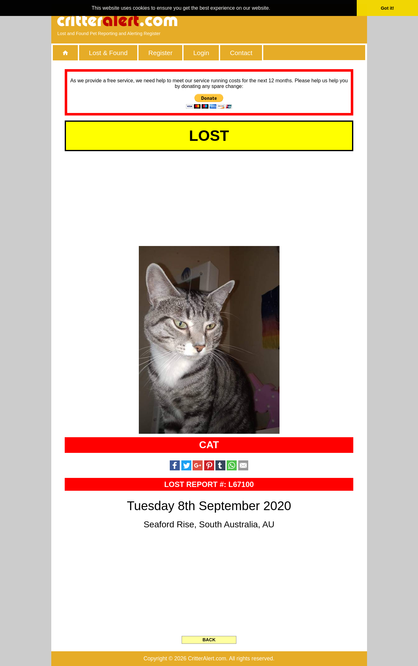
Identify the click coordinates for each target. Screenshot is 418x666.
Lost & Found (108, 52)
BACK (209, 639)
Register (160, 52)
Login (201, 52)
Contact (241, 52)
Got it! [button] (387, 8)
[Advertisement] (288, 20)
